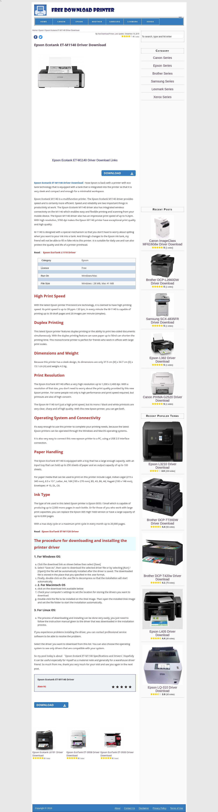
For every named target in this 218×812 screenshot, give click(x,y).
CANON (61, 21)
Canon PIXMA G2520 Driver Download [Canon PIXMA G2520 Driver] (162, 398)
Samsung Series (162, 81)
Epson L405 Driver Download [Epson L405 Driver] (162, 633)
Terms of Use (176, 808)
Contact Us (129, 808)
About (117, 808)
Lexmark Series (162, 89)
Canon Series (162, 57)
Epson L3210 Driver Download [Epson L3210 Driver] (162, 465)
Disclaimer (144, 808)
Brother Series (162, 73)
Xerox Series (163, 97)
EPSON (79, 21)
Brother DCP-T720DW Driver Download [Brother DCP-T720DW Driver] (162, 521)
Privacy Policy (159, 808)
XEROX (150, 21)
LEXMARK (133, 21)
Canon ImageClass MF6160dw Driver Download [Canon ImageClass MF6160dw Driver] (162, 242)
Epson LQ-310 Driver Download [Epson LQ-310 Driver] (162, 689)
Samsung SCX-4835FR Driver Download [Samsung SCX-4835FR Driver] (162, 320)
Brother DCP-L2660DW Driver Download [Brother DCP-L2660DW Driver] (162, 281)
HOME (43, 21)
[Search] (162, 36)
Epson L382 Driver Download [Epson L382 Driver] (162, 359)
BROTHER (97, 21)
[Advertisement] (112, 98)
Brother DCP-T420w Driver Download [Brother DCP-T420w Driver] (162, 577)
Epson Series (162, 65)
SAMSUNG (114, 21)
